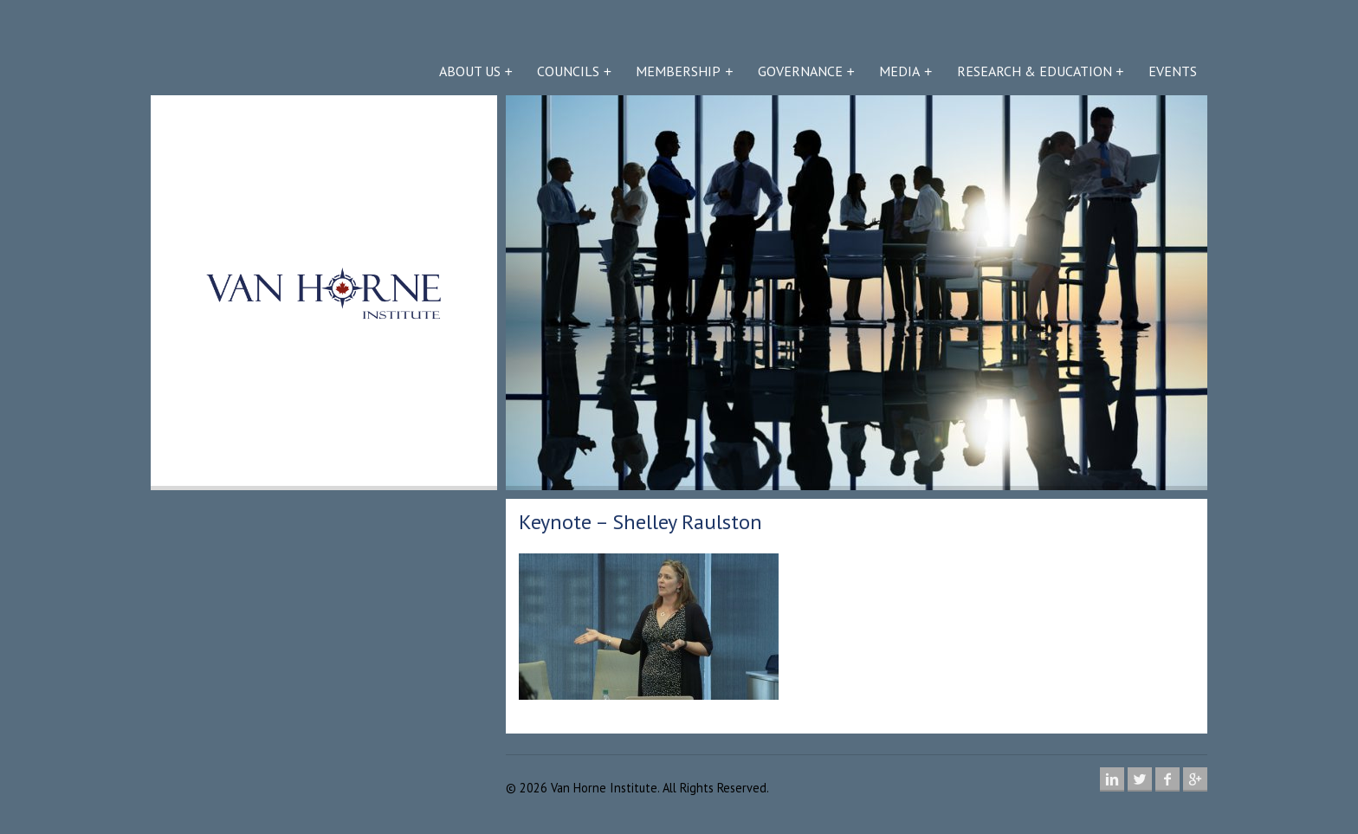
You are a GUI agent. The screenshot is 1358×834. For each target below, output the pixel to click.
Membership (678, 71)
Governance (800, 71)
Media (899, 71)
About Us (470, 71)
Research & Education (1034, 71)
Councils (568, 71)
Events (1172, 71)
